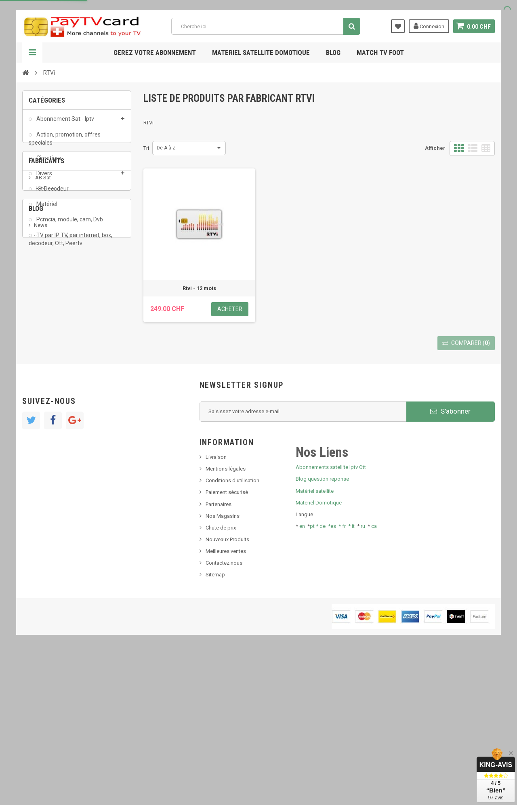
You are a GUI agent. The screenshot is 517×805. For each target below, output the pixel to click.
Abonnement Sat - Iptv (64, 123)
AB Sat (42, 301)
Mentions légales (226, 618)
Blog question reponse (322, 629)
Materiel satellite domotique (261, 52)
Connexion (429, 25)
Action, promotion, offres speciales (65, 143)
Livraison (216, 606)
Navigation (32, 52)
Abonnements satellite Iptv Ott (331, 617)
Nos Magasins (223, 665)
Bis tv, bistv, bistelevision (62, 457)
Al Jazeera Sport (54, 326)
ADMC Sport (49, 314)
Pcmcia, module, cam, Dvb (69, 224)
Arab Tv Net (48, 338)
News (40, 420)
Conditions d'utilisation (232, 630)
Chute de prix (221, 677)
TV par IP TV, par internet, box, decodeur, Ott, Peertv (70, 243)
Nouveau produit (53, 432)
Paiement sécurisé (227, 642)
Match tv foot (380, 52)
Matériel (46, 209)
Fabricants (46, 280)
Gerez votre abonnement (154, 52)
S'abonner (450, 561)
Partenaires (218, 654)
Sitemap (215, 724)
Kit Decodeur (52, 193)
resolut (42, 481)
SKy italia (44, 445)
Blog (333, 52)
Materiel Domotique (319, 652)
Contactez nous (224, 712)
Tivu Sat (43, 469)
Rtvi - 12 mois (199, 288)
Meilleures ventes (226, 701)
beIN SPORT (48, 350)
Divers (43, 178)
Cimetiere (48, 163)
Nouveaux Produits (227, 689)
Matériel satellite (315, 640)
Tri (146, 148)
